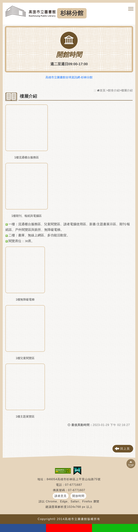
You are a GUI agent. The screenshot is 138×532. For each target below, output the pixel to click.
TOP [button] (131, 465)
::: (95, 90)
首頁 (101, 90)
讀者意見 (60, 495)
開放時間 (78, 495)
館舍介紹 (113, 90)
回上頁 (125, 448)
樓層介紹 (127, 90)
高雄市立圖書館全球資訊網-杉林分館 (68, 77)
